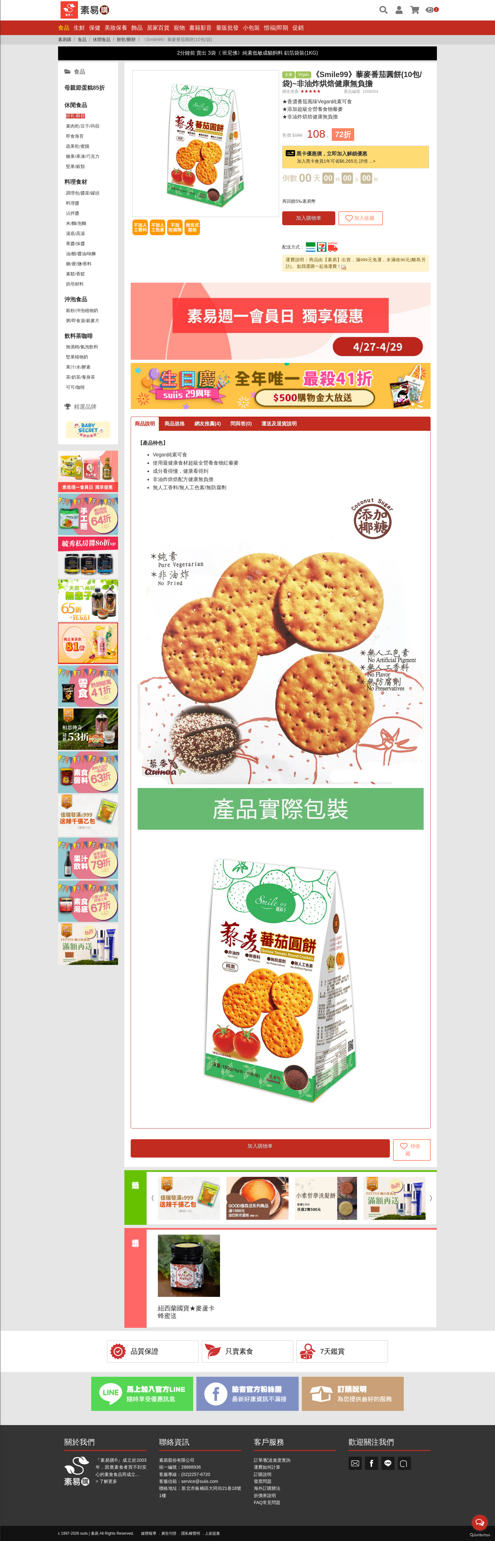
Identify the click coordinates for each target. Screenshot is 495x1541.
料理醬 (72, 203)
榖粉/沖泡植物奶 (82, 310)
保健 (94, 28)
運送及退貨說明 (279, 423)
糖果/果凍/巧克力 (82, 156)
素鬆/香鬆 (75, 274)
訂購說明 (262, 1474)
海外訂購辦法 (267, 1488)
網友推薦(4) (207, 423)
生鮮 (79, 28)
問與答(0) (241, 423)
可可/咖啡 (75, 387)
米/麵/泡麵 (76, 223)
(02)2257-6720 (195, 1474)
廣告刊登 (168, 1533)
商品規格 (174, 423)
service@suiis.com (199, 1481)
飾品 (137, 28)
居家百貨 (158, 28)
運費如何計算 (267, 1467)
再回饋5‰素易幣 (299, 201)
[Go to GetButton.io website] (480, 1535)
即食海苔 (75, 136)
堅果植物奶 (77, 357)
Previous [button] (151, 1198)
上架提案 (212, 1533)
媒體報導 (148, 1533)
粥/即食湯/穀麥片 (82, 320)
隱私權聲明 (190, 1533)
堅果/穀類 (75, 166)
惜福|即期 (276, 28)
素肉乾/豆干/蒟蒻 (82, 126)
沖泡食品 (75, 299)
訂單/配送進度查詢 (272, 1460)
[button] (272, 77)
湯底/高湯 (75, 233)
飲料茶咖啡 (78, 336)
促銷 (298, 28)
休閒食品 (75, 105)
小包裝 (251, 28)
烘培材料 (75, 284)
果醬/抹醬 (75, 243)
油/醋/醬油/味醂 (81, 253)
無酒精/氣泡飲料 (82, 347)
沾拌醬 (72, 213)
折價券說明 (265, 1495)
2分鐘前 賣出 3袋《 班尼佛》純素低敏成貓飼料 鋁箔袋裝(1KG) (247, 53)
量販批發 (227, 28)
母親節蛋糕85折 (84, 88)
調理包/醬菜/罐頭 (82, 193)
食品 (63, 28)
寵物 (179, 28)
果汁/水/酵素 (78, 367)
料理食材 (75, 182)
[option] (189, 1198)
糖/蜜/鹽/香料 (79, 264)
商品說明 (145, 423)
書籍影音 (200, 28)
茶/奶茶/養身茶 (80, 377)
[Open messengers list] (480, 1523)
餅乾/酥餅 (75, 116)
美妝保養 (115, 28)
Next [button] (432, 1198)
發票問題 (262, 1481)
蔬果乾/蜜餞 (77, 146)
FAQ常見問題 (267, 1502)
